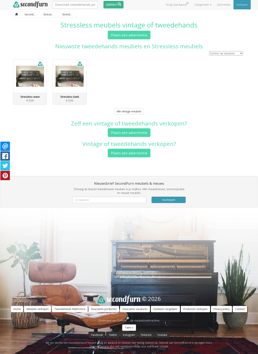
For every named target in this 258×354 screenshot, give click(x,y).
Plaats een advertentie (129, 35)
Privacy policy (221, 309)
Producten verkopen (195, 309)
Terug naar (177, 4)
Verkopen (242, 4)
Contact (240, 309)
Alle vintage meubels (129, 111)
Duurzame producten (104, 309)
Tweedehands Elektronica (69, 309)
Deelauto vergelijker (165, 309)
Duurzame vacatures (135, 309)
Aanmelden (224, 4)
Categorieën (202, 4)
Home (17, 309)
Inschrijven (168, 200)
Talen (129, 327)
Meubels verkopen (37, 309)
